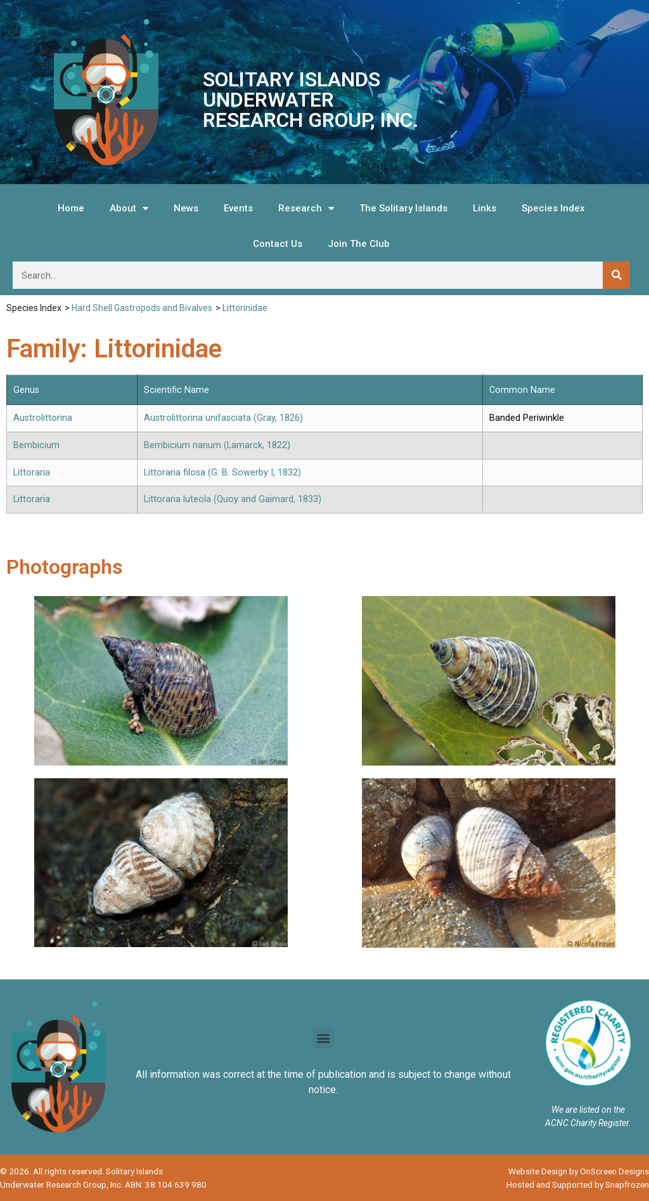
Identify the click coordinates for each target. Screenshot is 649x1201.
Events (238, 208)
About (129, 208)
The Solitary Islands (403, 208)
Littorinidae (244, 308)
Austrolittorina (42, 418)
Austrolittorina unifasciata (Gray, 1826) (223, 418)
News (186, 208)
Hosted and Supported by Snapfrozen (577, 1184)
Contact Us (277, 243)
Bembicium (36, 445)
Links (484, 208)
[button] (323, 1037)
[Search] (616, 275)
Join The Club (359, 243)
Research (306, 208)
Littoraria (31, 472)
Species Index (553, 208)
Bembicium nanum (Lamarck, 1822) (217, 445)
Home (71, 208)
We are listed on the (588, 1110)
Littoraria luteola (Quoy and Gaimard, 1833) (232, 499)
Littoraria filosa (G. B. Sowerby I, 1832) (222, 472)
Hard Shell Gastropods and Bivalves (142, 308)
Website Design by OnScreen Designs (578, 1171)
